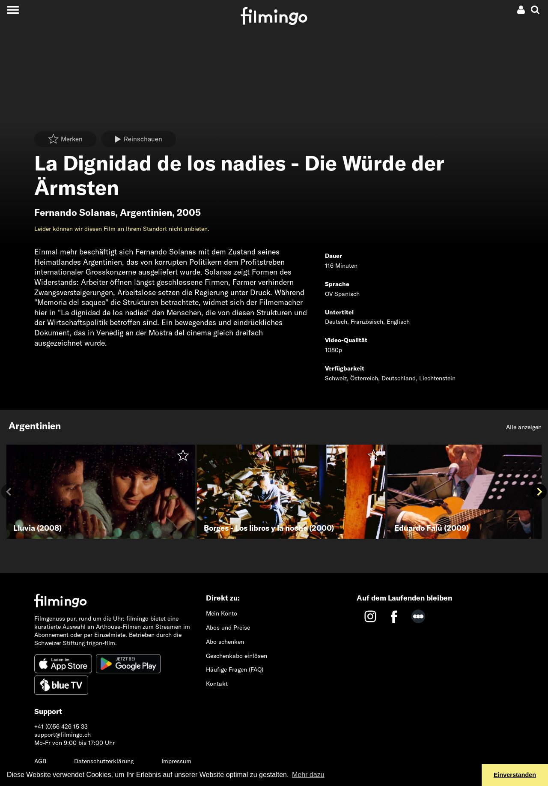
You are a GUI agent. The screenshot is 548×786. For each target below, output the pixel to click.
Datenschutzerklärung (104, 761)
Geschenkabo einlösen (236, 656)
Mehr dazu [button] (308, 774)
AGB (40, 761)
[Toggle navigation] (12, 9)
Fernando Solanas (74, 212)
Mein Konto (221, 613)
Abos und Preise (228, 627)
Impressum (176, 761)
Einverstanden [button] (515, 774)
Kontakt (217, 683)
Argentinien (146, 212)
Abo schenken (225, 642)
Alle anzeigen (524, 427)
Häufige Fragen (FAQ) (234, 669)
